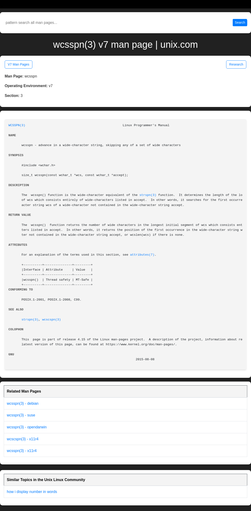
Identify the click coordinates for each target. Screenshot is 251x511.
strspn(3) (148, 195)
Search (240, 22)
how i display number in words (32, 492)
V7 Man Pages (18, 64)
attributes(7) (142, 255)
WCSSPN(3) (16, 125)
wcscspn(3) (51, 319)
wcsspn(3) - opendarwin (27, 427)
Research (236, 64)
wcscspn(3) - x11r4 (22, 439)
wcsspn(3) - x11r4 (22, 451)
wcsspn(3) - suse (21, 415)
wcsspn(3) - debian (22, 403)
